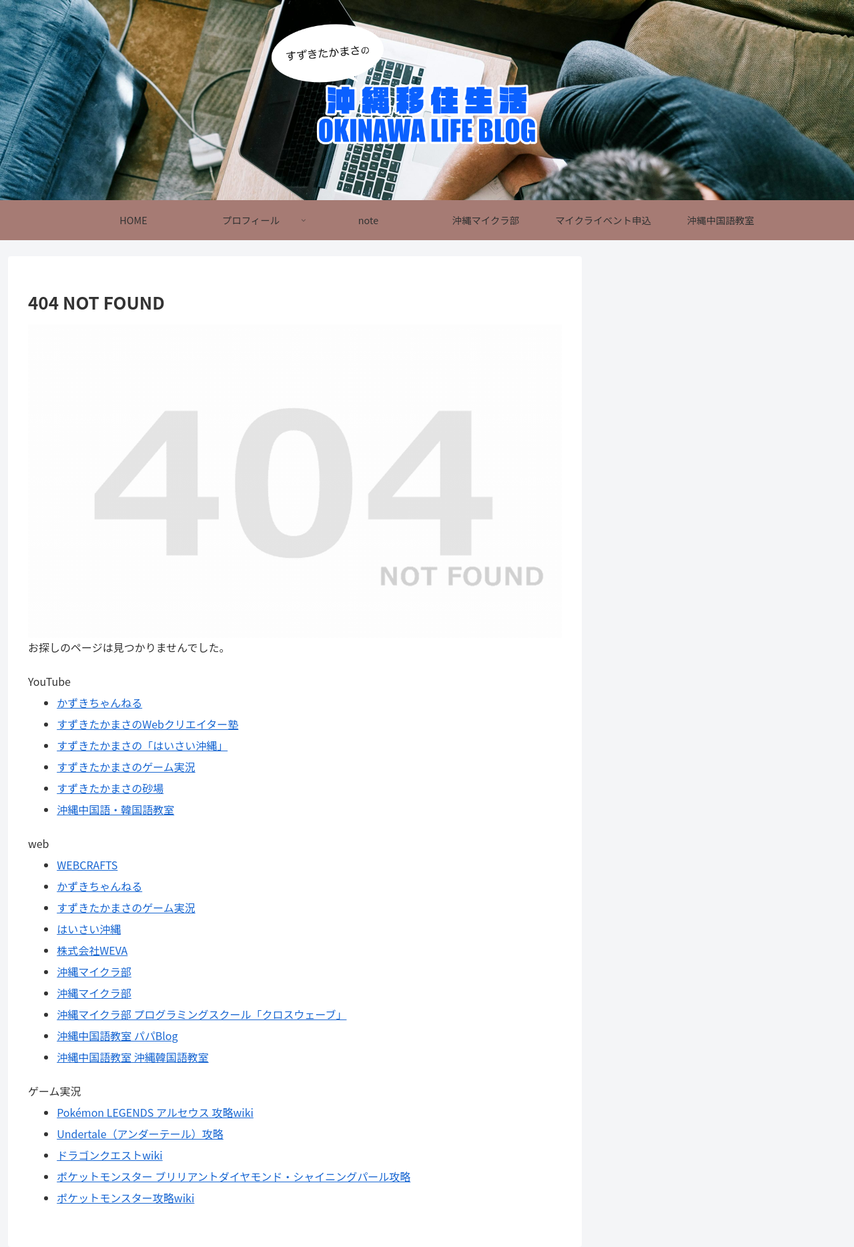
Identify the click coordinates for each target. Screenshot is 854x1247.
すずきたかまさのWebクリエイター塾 (147, 724)
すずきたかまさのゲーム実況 (126, 767)
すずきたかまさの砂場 (110, 788)
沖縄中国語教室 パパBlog (117, 1035)
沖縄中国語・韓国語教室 (115, 809)
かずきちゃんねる (99, 703)
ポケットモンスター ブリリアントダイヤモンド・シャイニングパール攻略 (233, 1176)
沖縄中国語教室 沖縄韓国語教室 (133, 1057)
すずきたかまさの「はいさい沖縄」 (142, 745)
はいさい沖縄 (89, 929)
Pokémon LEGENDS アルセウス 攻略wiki (155, 1112)
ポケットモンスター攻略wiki (125, 1198)
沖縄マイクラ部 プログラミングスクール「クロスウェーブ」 (201, 1014)
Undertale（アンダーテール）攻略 (140, 1134)
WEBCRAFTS (87, 865)
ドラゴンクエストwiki (109, 1155)
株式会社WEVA (92, 950)
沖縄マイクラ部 (94, 971)
